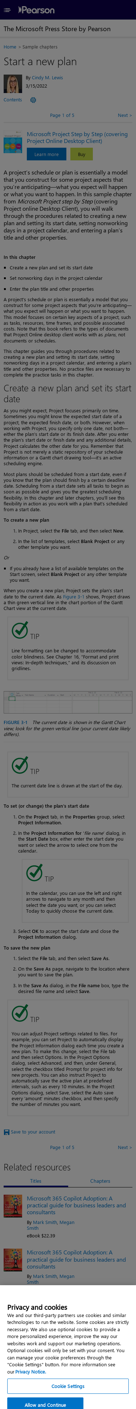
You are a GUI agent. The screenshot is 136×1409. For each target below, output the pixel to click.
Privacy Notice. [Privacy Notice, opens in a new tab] (30, 1379)
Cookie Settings (68, 1394)
